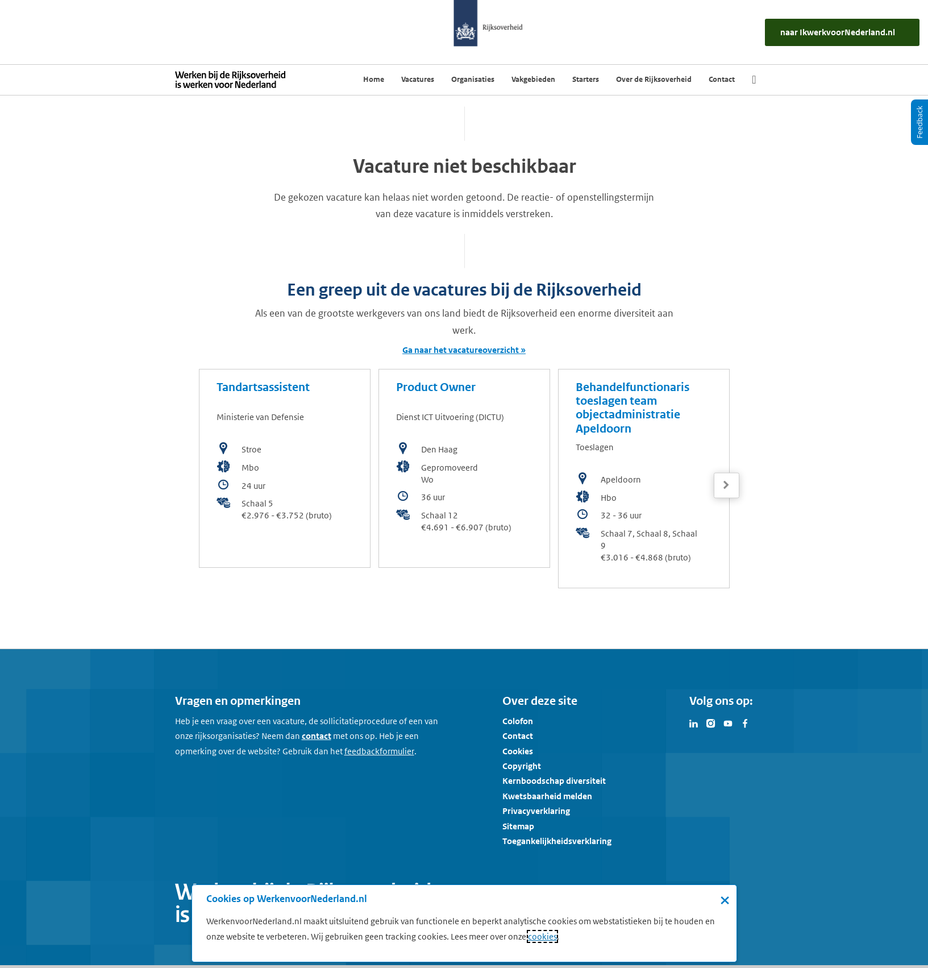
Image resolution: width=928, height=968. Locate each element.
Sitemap (518, 826)
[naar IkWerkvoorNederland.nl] (842, 32)
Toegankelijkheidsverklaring (556, 841)
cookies (542, 936)
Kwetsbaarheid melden (547, 796)
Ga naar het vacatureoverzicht (460, 349)
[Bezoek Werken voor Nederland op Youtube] (727, 722)
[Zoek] (753, 79)
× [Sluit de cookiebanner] (725, 900)
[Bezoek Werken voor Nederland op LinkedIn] (693, 722)
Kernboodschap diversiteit (554, 780)
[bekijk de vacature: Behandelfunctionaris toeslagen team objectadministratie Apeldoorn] (644, 478)
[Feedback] (919, 122)
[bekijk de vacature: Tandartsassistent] (285, 468)
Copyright (521, 766)
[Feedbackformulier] (379, 751)
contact (316, 735)
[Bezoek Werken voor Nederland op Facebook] (745, 722)
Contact (517, 735)
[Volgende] (726, 485)
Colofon (517, 721)
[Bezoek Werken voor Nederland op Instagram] (710, 722)
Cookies (517, 751)
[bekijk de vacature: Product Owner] (464, 468)
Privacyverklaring (536, 810)
